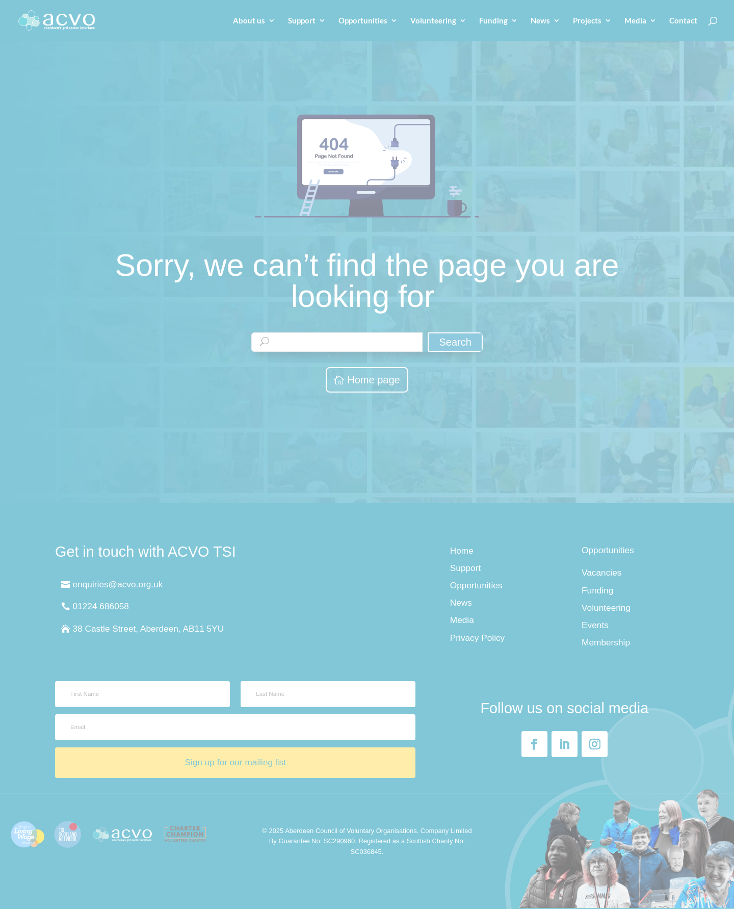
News (540, 21)
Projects (587, 21)
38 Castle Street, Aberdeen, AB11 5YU (148, 629)
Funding (493, 21)
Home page (373, 379)
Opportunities (362, 21)
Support (302, 21)
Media (635, 21)
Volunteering (433, 21)
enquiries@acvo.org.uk (118, 584)
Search (455, 342)
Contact (683, 21)
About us (249, 21)
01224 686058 (101, 606)
